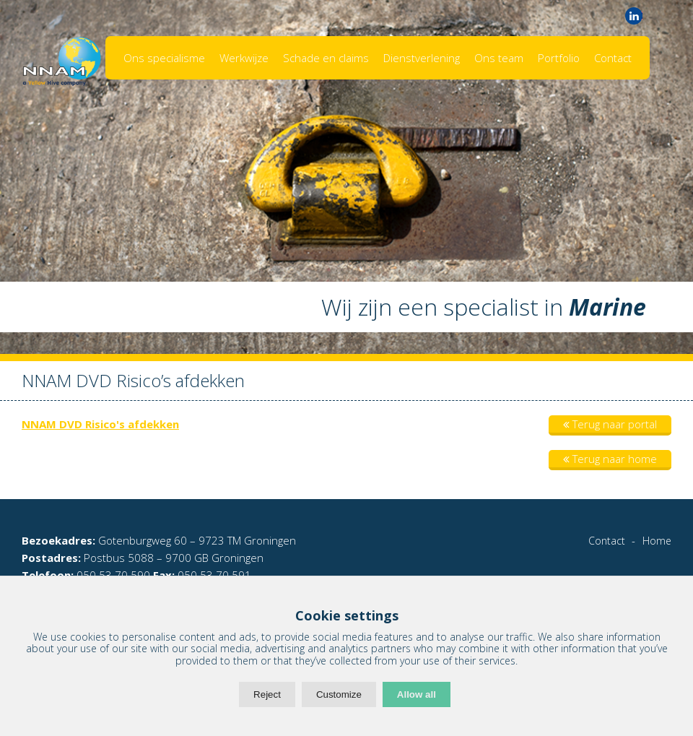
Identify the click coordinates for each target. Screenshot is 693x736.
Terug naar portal (610, 424)
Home (656, 540)
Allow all (416, 694)
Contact (613, 58)
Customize (339, 694)
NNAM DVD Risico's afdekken (100, 424)
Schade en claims (326, 58)
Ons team (498, 58)
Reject (267, 694)
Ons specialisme (164, 58)
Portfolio (559, 58)
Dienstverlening (421, 58)
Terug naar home (610, 458)
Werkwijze (244, 58)
